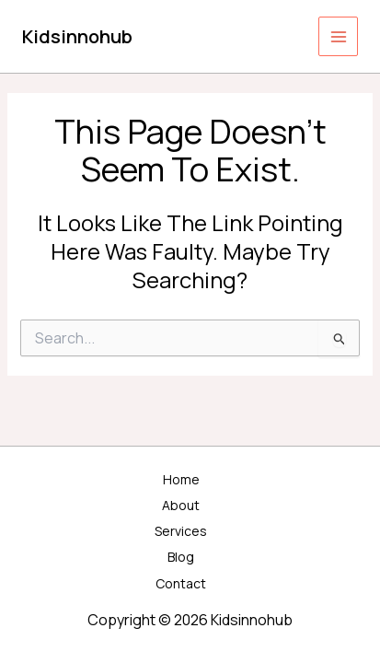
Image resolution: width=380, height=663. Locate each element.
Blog (180, 556)
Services (181, 531)
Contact (180, 583)
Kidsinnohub (77, 36)
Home (181, 479)
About (181, 505)
